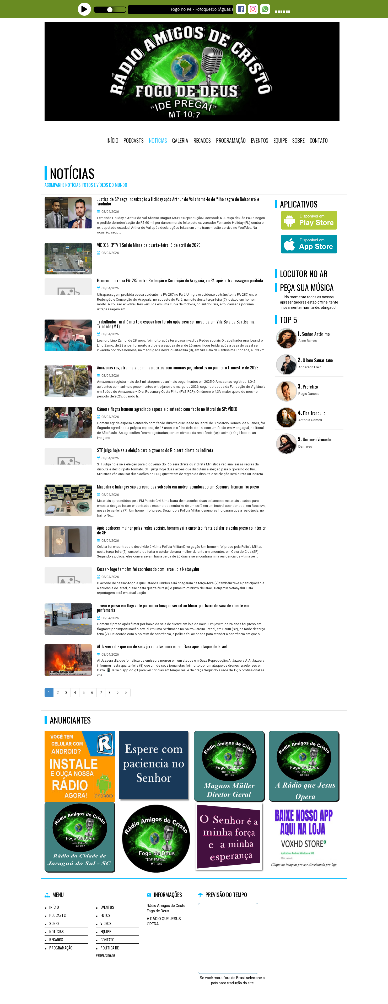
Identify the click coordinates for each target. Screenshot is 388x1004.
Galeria (180, 140)
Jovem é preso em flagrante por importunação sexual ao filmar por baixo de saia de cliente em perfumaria (173, 608)
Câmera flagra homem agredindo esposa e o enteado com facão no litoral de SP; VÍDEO (167, 409)
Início (112, 140)
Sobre (298, 140)
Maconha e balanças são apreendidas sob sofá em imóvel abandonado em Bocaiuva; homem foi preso (178, 487)
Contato (319, 140)
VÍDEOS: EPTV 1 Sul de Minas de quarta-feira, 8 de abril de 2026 (149, 245)
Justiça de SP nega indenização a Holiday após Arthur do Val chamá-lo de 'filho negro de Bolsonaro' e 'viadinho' (178, 201)
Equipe (280, 140)
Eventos (259, 140)
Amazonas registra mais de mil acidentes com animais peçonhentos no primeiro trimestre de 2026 (177, 367)
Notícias (158, 140)
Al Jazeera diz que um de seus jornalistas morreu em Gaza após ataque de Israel (162, 646)
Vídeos (105, 923)
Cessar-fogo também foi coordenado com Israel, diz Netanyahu (148, 569)
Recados (202, 140)
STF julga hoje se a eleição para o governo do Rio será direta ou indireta (155, 450)
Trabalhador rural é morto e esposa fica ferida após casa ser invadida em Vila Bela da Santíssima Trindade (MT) (176, 324)
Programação (231, 140)
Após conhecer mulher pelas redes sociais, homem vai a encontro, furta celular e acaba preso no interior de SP (181, 530)
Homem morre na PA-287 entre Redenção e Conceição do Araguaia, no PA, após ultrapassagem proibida (180, 280)
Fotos (105, 915)
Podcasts (133, 140)
